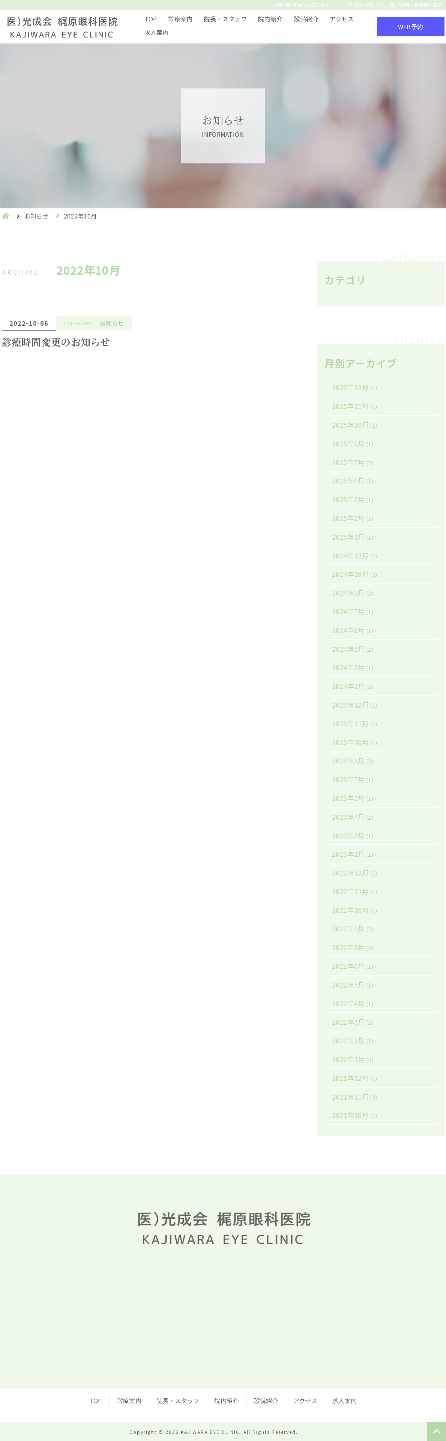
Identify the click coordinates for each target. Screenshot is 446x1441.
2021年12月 (354, 1078)
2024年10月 (354, 574)
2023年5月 (353, 798)
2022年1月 (353, 1059)
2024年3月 (353, 667)
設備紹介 (306, 18)
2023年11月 (354, 723)
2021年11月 (354, 1096)
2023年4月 (353, 817)
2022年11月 (354, 891)
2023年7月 (353, 779)
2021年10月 (354, 1115)
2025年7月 (353, 462)
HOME (5, 216)
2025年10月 (354, 424)
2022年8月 (353, 947)
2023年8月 (353, 760)
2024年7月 (353, 611)
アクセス (342, 18)
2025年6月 (353, 480)
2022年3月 (353, 1022)
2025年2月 (353, 518)
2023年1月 (353, 854)
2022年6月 (353, 966)
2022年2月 (353, 1040)
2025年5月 (353, 499)
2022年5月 (353, 984)
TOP (150, 18)
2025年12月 (354, 387)
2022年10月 (354, 910)
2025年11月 (354, 406)
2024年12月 (354, 555)
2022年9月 (353, 928)
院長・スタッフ (225, 18)
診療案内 (180, 18)
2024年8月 (353, 592)
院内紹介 (270, 18)
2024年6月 (353, 630)
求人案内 (156, 32)
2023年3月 (353, 835)
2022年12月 (354, 872)
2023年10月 (354, 742)
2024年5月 (353, 649)
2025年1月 (353, 537)
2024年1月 (353, 686)
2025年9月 (353, 443)
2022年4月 (353, 1003)
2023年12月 (354, 704)
